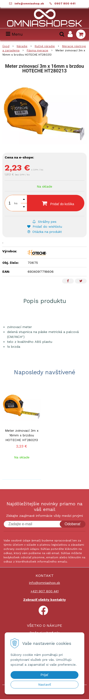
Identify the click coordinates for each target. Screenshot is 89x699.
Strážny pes (44, 221)
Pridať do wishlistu (44, 226)
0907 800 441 (64, 3)
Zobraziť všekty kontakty (44, 599)
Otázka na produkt (44, 232)
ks (16, 203)
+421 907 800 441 (44, 591)
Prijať (44, 675)
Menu (14, 34)
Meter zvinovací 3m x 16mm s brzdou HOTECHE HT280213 (21, 435)
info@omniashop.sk (29, 3)
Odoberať (73, 524)
